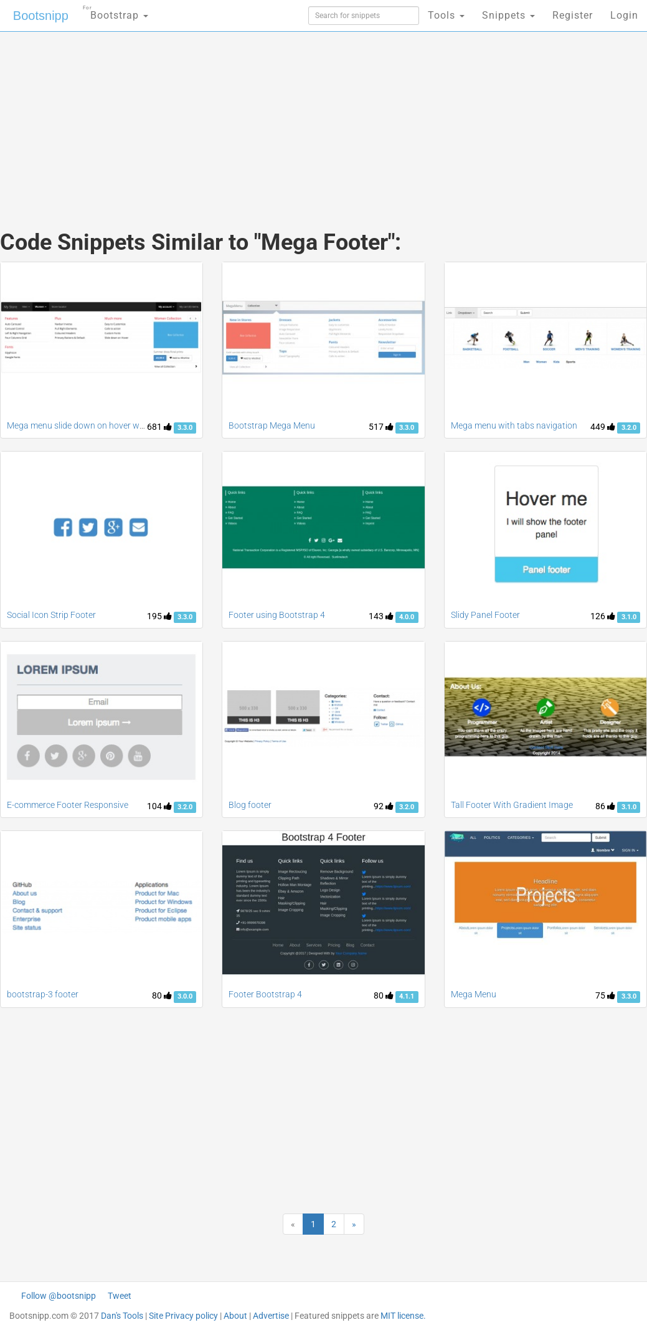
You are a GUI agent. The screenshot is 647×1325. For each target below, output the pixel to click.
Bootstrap (115, 11)
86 (605, 806)
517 (381, 427)
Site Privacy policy (183, 1316)
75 (605, 995)
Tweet (119, 1296)
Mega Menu (473, 994)
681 (159, 427)
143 (381, 616)
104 (159, 806)
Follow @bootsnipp (58, 1296)
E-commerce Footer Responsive (67, 805)
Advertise (271, 1316)
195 (159, 616)
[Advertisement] (215, 118)
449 (602, 427)
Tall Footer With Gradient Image (512, 805)
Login (624, 15)
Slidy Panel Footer (485, 615)
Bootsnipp (40, 15)
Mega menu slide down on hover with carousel (95, 425)
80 (162, 995)
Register (572, 15)
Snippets (508, 15)
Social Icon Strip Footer (51, 615)
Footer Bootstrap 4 (265, 994)
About (235, 1316)
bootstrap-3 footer (42, 994)
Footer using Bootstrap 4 (277, 615)
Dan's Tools (122, 1316)
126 (602, 616)
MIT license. (403, 1316)
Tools (446, 15)
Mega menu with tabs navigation (514, 425)
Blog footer (250, 805)
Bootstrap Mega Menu (272, 425)
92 (384, 806)
